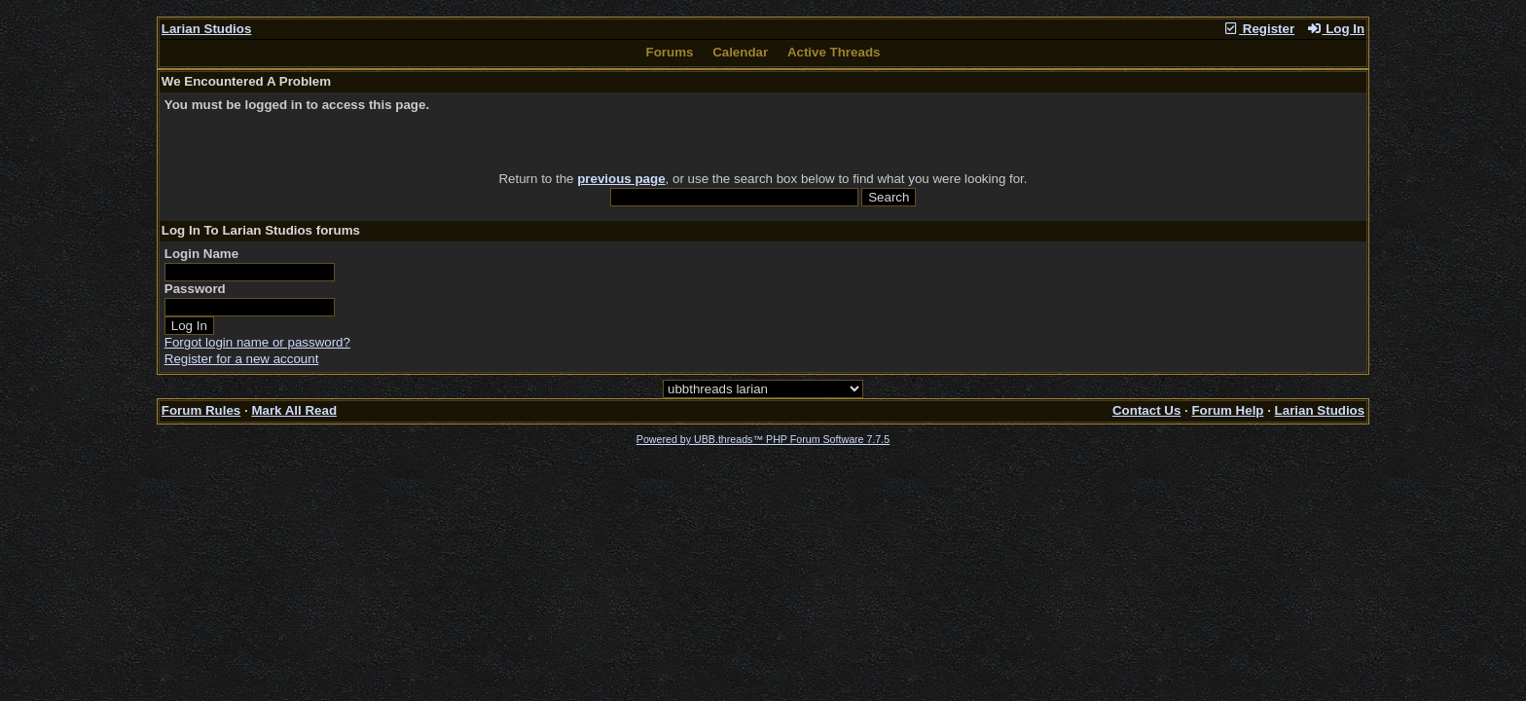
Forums (670, 52)
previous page (621, 178)
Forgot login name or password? (257, 342)
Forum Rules (201, 410)
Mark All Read (294, 410)
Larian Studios (207, 28)
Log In (1335, 28)
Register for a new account (241, 358)
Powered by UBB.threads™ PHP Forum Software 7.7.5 (763, 439)
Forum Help (1227, 410)
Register (1258, 28)
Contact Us (1146, 410)
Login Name (201, 253)
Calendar (740, 52)
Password (195, 288)
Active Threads (834, 52)
